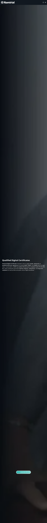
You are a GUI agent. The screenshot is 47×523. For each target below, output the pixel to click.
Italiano (43, 2)
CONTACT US (23, 472)
